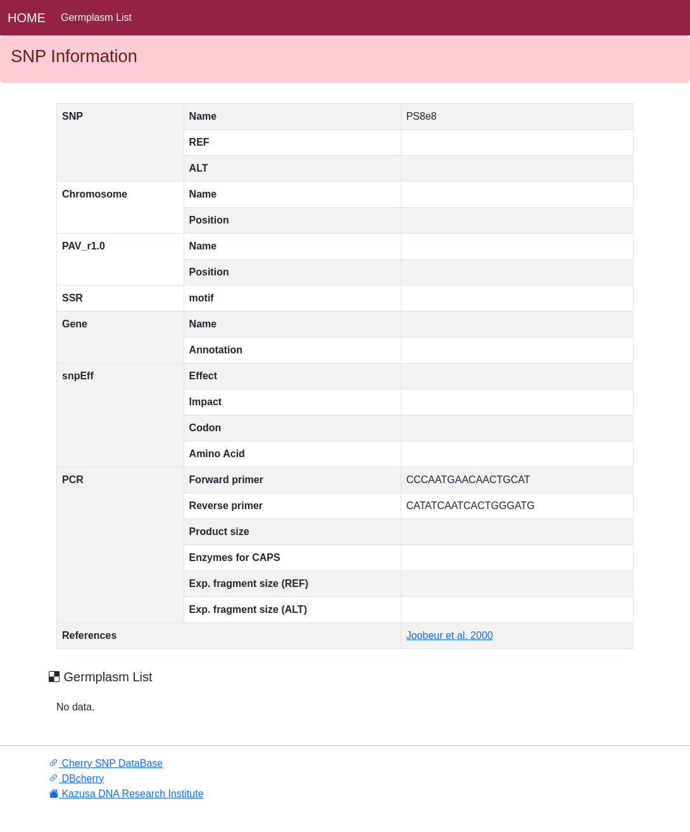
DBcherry (76, 778)
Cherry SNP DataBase (106, 763)
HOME (27, 18)
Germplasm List (96, 17)
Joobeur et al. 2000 (449, 635)
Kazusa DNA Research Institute (126, 793)
